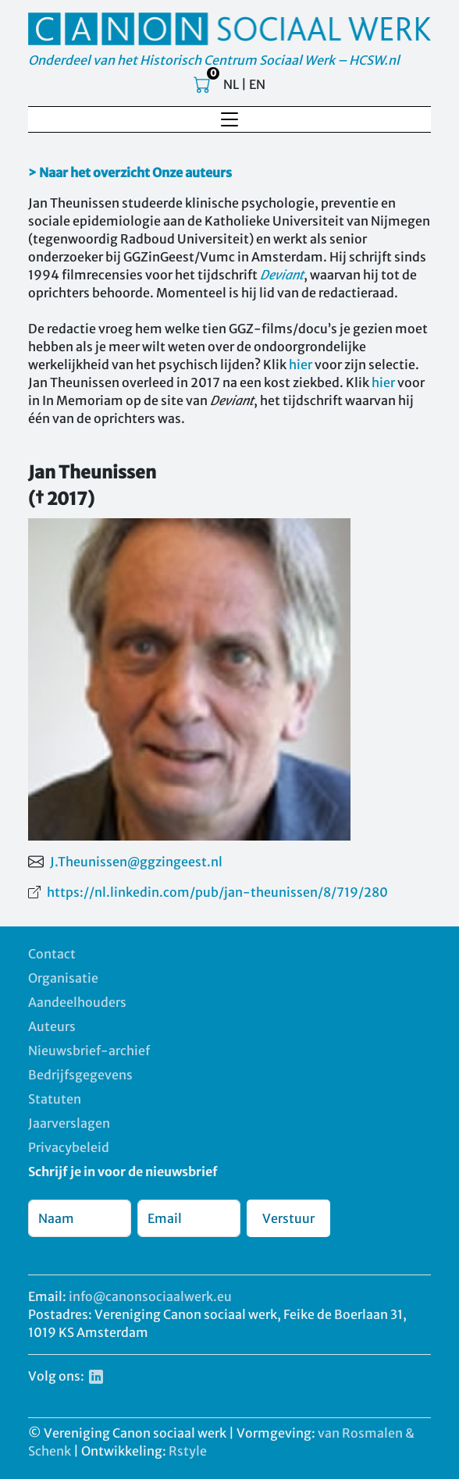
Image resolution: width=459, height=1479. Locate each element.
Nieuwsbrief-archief (89, 1050)
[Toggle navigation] (229, 119)
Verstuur (288, 1218)
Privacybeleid (68, 1147)
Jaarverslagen (69, 1123)
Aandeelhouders (77, 1002)
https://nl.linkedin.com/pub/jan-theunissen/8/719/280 (217, 892)
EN (257, 84)
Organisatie (63, 978)
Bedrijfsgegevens (80, 1075)
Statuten (54, 1099)
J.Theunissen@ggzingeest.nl (136, 861)
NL (231, 84)
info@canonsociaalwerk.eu (150, 1296)
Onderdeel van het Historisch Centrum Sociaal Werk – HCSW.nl (214, 60)
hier (300, 364)
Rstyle (188, 1451)
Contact (52, 954)
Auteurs (52, 1026)
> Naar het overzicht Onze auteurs (130, 172)
